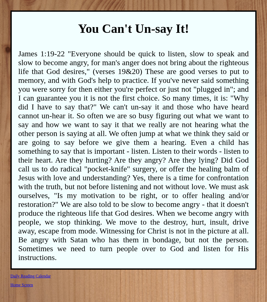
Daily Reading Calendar (30, 276)
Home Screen (21, 285)
